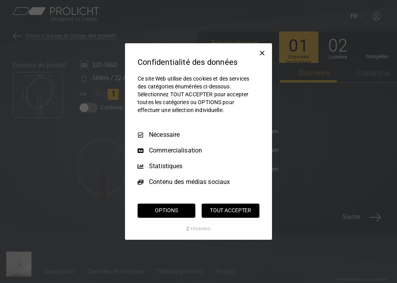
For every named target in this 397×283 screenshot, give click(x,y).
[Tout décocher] (262, 53)
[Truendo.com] (198, 229)
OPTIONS (166, 210)
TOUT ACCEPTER (230, 210)
